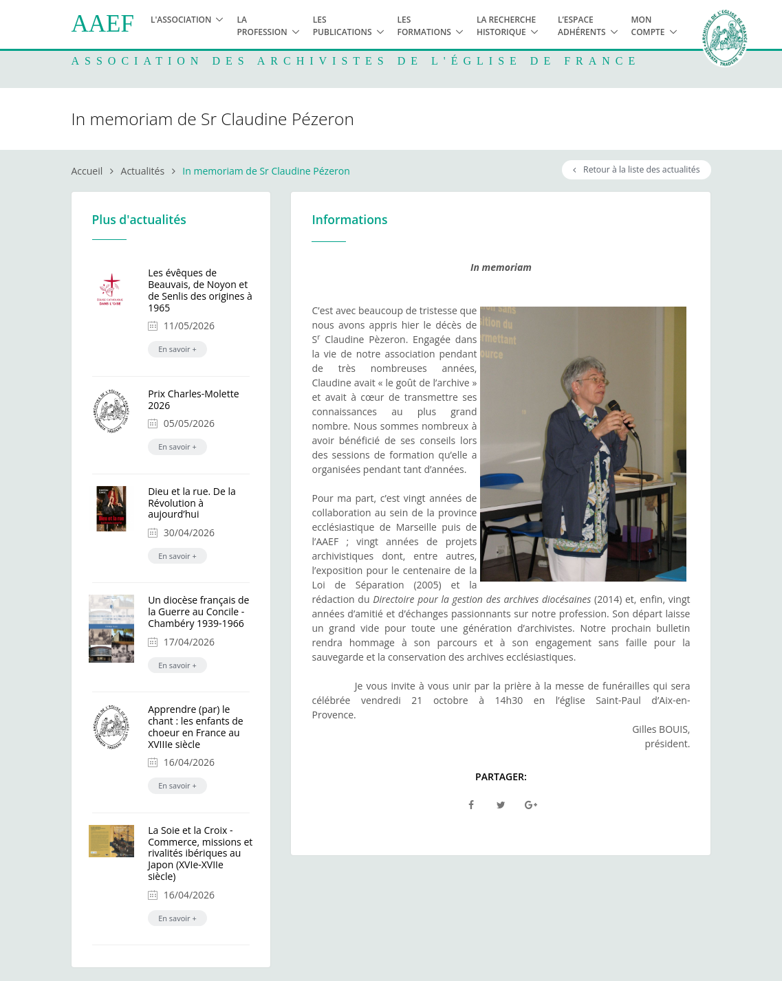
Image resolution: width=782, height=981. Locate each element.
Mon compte (648, 26)
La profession (262, 26)
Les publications (342, 26)
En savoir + (177, 349)
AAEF (103, 23)
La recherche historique (506, 26)
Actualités (143, 170)
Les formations (424, 26)
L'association (181, 19)
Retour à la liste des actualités (636, 169)
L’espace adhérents (582, 26)
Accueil (87, 170)
